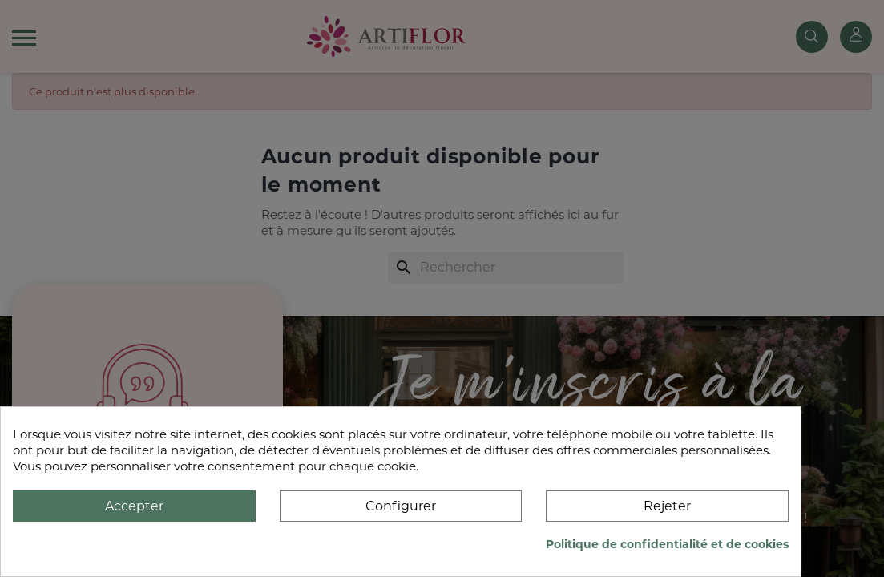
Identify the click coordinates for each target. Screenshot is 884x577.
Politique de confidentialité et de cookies (667, 544)
